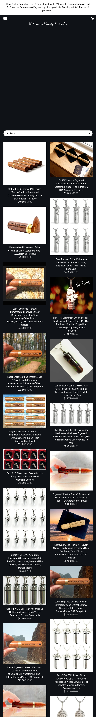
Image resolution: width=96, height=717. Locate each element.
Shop (17, 697)
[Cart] (92, 19)
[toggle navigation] (5, 18)
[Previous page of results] (22, 669)
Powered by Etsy (78, 709)
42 (63, 669)
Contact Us (17, 711)
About (17, 701)
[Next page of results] (74, 669)
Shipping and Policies (17, 706)
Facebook (48, 697)
